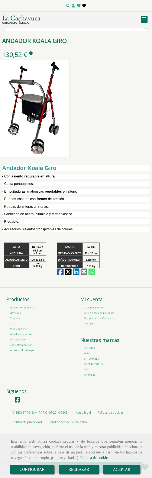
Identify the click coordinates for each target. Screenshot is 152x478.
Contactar (90, 351)
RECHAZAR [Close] (78, 469)
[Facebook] (17, 429)
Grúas (13, 351)
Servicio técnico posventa (99, 340)
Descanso (16, 345)
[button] (73, 5)
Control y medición (21, 372)
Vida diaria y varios (21, 361)
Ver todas (89, 402)
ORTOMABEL (91, 386)
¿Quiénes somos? (94, 335)
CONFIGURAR (32, 469)
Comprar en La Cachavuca (99, 345)
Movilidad (15, 340)
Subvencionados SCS (22, 335)
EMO (86, 397)
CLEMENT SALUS (93, 391)
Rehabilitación (18, 367)
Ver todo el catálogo (22, 377)
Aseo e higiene (18, 356)
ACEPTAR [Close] (121, 469)
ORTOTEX (89, 375)
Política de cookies (94, 458)
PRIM (86, 381)
